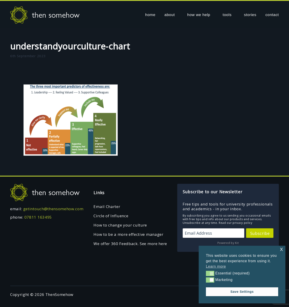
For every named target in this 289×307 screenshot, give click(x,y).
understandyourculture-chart (70, 46)
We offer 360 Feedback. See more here (130, 243)
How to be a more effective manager (128, 234)
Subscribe (260, 233)
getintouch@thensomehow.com (53, 208)
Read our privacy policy (235, 223)
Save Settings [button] (242, 291)
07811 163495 (38, 217)
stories (250, 15)
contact (272, 15)
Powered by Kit (228, 243)
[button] (210, 273)
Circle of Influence (110, 215)
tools (227, 15)
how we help (198, 15)
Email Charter (106, 206)
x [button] (281, 249)
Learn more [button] (216, 266)
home (150, 15)
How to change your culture (120, 225)
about (169, 15)
